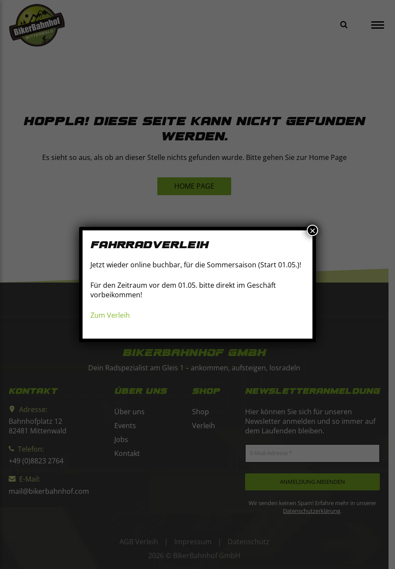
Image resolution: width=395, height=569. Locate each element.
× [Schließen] (312, 230)
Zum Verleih (110, 315)
